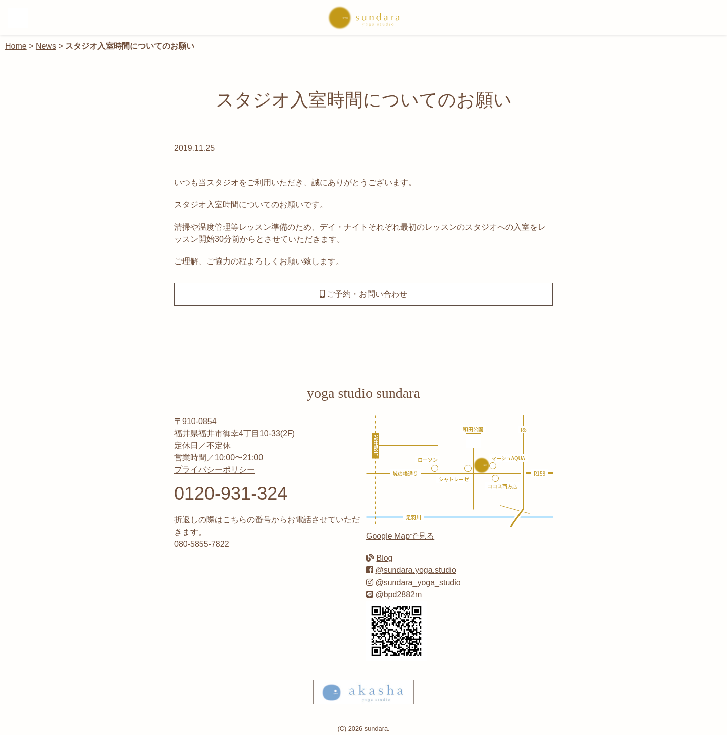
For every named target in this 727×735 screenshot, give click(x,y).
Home (16, 46)
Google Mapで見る (400, 536)
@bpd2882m (398, 594)
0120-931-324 (230, 493)
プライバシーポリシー (214, 469)
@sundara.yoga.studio (415, 570)
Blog (384, 558)
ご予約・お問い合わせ (363, 294)
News (46, 46)
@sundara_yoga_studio (417, 582)
